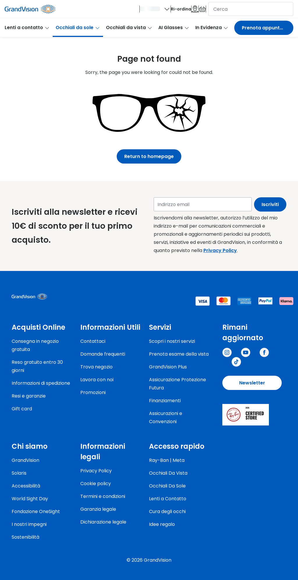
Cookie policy (95, 483)
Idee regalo (162, 524)
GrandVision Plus (168, 366)
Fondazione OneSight (36, 511)
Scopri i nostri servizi (172, 341)
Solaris (19, 473)
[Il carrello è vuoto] (195, 11)
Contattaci (92, 341)
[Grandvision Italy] (264, 352)
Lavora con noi (96, 379)
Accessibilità (26, 486)
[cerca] (250, 11)
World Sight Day (30, 498)
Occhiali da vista (129, 31)
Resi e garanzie (29, 396)
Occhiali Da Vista (168, 473)
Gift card (22, 408)
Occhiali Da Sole (167, 486)
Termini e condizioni (102, 496)
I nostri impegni (29, 524)
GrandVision (25, 460)
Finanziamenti (165, 400)
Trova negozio (96, 366)
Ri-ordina (144, 11)
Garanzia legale (98, 509)
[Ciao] (104, 11)
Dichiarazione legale (103, 522)
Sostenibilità (25, 537)
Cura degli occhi (167, 511)
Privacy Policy (220, 250)
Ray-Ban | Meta (167, 460)
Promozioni (93, 392)
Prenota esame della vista (179, 354)
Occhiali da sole (78, 31)
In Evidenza (211, 31)
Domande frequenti (102, 354)
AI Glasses (173, 31)
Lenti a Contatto (167, 498)
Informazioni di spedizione (41, 383)
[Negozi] (173, 11)
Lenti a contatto (27, 31)
